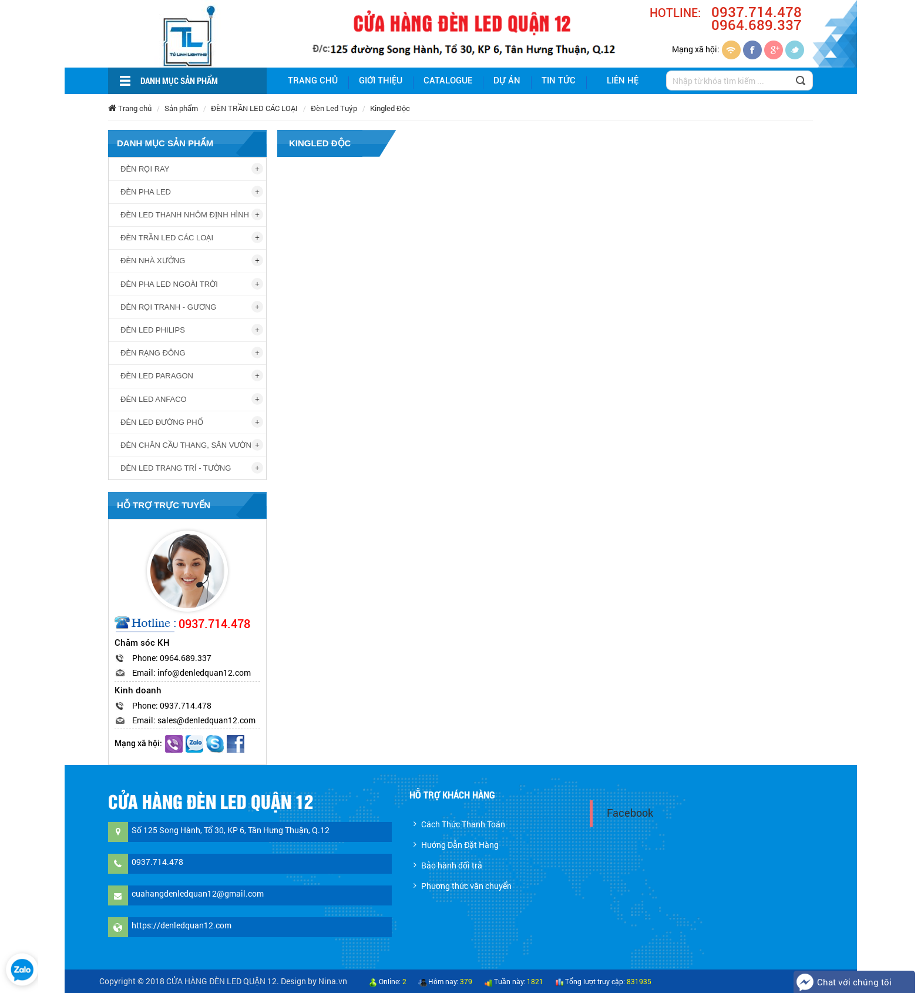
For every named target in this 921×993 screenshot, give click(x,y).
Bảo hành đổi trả (451, 865)
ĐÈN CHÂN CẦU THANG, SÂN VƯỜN (185, 445)
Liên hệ (622, 80)
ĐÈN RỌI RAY (144, 169)
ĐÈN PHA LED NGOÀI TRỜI (169, 284)
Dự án (506, 80)
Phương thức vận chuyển (466, 885)
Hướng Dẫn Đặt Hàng (460, 844)
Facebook (630, 813)
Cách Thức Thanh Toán (463, 824)
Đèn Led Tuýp (334, 108)
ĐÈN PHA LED (145, 191)
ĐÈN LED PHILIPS (152, 330)
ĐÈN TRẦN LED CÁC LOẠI (254, 108)
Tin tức (559, 80)
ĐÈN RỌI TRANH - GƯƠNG (168, 307)
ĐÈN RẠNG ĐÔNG (153, 352)
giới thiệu (380, 80)
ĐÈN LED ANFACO (153, 399)
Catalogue (447, 80)
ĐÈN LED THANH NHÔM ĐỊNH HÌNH (184, 214)
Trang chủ (313, 80)
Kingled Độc (390, 108)
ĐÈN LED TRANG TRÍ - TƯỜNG (175, 468)
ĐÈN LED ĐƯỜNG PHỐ (161, 422)
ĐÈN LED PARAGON (156, 375)
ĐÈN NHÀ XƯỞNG (152, 260)
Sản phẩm (181, 108)
